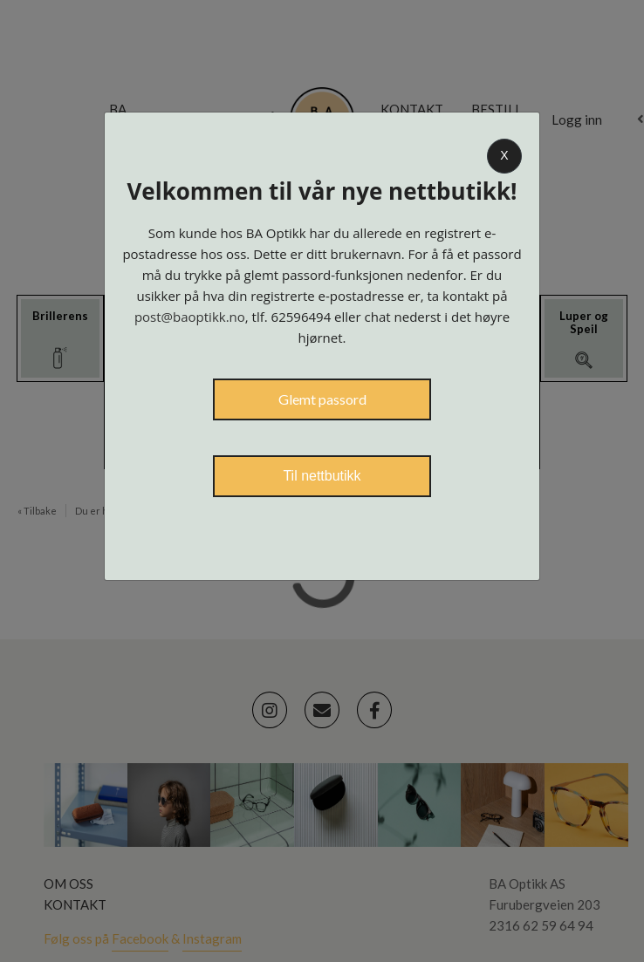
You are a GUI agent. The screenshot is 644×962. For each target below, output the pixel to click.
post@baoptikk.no (189, 316)
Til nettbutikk (321, 475)
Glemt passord (322, 399)
